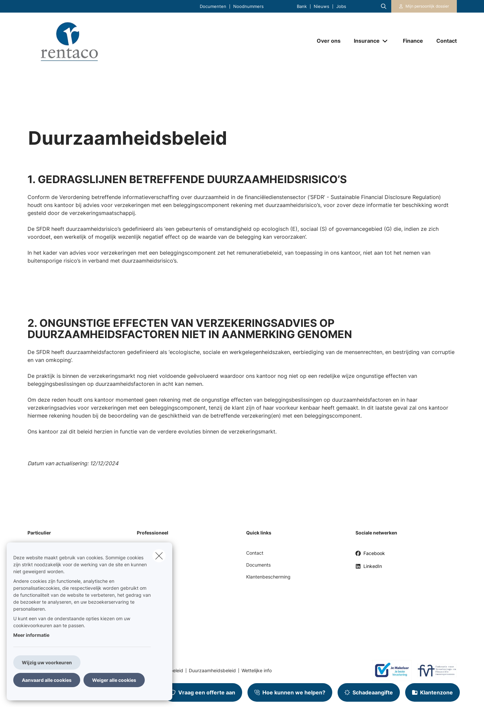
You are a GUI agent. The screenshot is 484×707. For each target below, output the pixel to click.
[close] (159, 555)
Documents (258, 565)
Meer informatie (31, 635)
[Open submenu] (385, 41)
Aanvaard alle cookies (47, 680)
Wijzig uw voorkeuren (47, 662)
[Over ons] (328, 41)
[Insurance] (364, 41)
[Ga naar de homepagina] (93, 41)
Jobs (341, 6)
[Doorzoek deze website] (383, 6)
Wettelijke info (257, 670)
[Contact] (443, 41)
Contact (254, 553)
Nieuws (321, 6)
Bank (302, 6)
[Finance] (413, 41)
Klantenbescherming (268, 577)
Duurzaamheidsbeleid (212, 670)
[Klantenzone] (424, 6)
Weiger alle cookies (114, 680)
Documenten (213, 6)
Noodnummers (248, 6)
